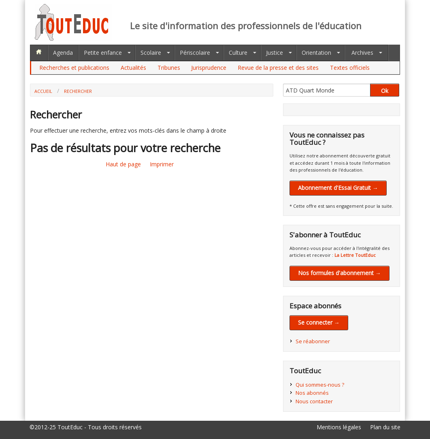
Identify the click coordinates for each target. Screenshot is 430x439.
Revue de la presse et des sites (278, 67)
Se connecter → (319, 322)
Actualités (133, 67)
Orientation (316, 52)
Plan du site (385, 427)
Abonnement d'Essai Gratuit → (338, 188)
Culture (238, 52)
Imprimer (162, 164)
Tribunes (169, 67)
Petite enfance (103, 52)
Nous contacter (314, 401)
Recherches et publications (74, 67)
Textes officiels (350, 67)
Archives (362, 52)
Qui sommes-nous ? (320, 384)
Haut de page (123, 164)
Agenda (63, 52)
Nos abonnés (312, 392)
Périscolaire (195, 52)
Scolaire (150, 52)
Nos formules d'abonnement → (339, 273)
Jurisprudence (208, 67)
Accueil (43, 91)
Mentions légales (339, 427)
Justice (274, 52)
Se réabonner (313, 341)
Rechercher (78, 91)
